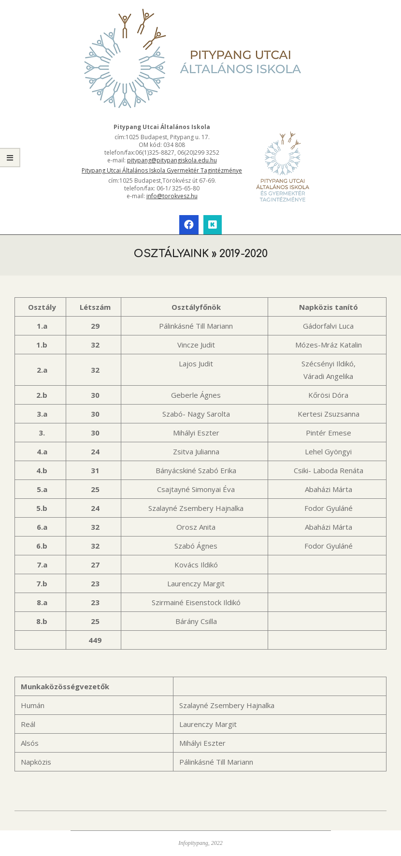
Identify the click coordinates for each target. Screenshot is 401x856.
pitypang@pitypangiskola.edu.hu (172, 160)
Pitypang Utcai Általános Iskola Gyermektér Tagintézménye (162, 170)
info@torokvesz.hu (172, 196)
